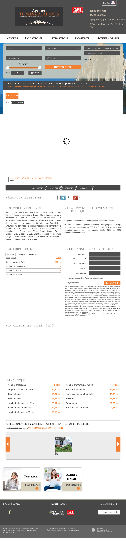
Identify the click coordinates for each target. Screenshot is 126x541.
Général (10, 254)
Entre (8, 72)
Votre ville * (82, 268)
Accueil (8, 87)
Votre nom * (82, 254)
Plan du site (6, 530)
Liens (23, 530)
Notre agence (108, 38)
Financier (33, 254)
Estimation (58, 38)
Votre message (81, 273)
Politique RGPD (13, 532)
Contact (82, 38)
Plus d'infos (32, 486)
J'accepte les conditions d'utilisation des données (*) (86, 278)
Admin (27, 530)
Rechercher (63, 67)
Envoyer (112, 283)
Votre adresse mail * (79, 259)
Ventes (12, 38)
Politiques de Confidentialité (100, 314)
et (26, 72)
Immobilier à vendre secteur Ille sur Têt (29, 87)
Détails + (21, 254)
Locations (33, 38)
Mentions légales (15, 530)
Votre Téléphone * (80, 264)
